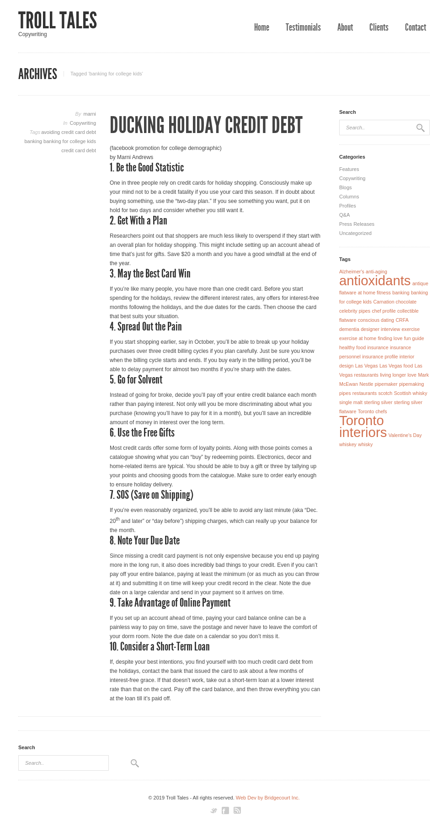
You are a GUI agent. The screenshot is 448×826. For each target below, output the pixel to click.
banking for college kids (69, 141)
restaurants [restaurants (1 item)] (364, 393)
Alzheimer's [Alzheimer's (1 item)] (351, 271)
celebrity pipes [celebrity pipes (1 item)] (354, 311)
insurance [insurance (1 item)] (377, 347)
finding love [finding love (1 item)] (390, 338)
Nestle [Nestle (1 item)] (366, 384)
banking (33, 141)
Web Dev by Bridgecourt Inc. (268, 797)
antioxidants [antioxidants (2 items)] (375, 280)
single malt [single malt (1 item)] (351, 402)
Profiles (347, 205)
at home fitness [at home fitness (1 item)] (374, 292)
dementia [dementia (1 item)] (349, 329)
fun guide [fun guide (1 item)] (414, 338)
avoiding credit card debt (68, 132)
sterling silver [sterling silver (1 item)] (378, 402)
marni (89, 114)
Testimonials (303, 27)
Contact (415, 27)
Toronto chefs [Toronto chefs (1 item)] (372, 411)
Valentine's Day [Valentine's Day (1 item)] (405, 435)
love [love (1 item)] (411, 375)
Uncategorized (355, 233)
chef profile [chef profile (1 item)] (383, 311)
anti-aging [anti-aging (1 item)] (376, 271)
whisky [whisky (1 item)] (365, 444)
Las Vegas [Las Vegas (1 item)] (366, 365)
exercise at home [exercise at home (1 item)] (357, 338)
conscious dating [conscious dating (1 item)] (376, 320)
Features (349, 169)
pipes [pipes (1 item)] (345, 393)
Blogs (345, 187)
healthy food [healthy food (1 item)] (352, 347)
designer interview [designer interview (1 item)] (380, 329)
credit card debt (78, 150)
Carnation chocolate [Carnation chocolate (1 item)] (394, 301)
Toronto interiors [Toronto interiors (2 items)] (363, 426)
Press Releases (356, 224)
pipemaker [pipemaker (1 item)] (386, 384)
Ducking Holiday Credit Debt (206, 125)
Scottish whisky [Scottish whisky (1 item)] (410, 393)
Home (261, 27)
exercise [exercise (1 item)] (410, 329)
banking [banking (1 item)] (400, 292)
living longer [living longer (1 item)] (393, 375)
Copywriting (83, 123)
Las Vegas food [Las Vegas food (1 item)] (396, 365)
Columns (349, 196)
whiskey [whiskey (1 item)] (348, 444)
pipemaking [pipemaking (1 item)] (411, 384)
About (345, 27)
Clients (379, 27)
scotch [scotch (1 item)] (385, 393)
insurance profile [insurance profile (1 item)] (380, 356)
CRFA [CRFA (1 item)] (401, 320)
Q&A (344, 215)
